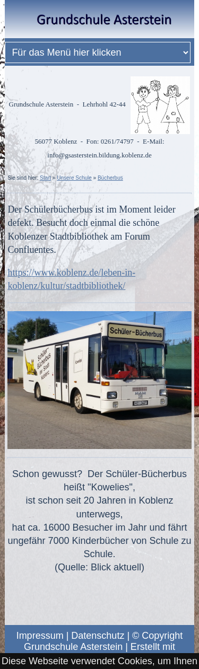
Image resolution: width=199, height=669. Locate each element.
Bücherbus (110, 178)
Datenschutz (97, 635)
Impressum (40, 635)
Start (45, 178)
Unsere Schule (74, 178)
